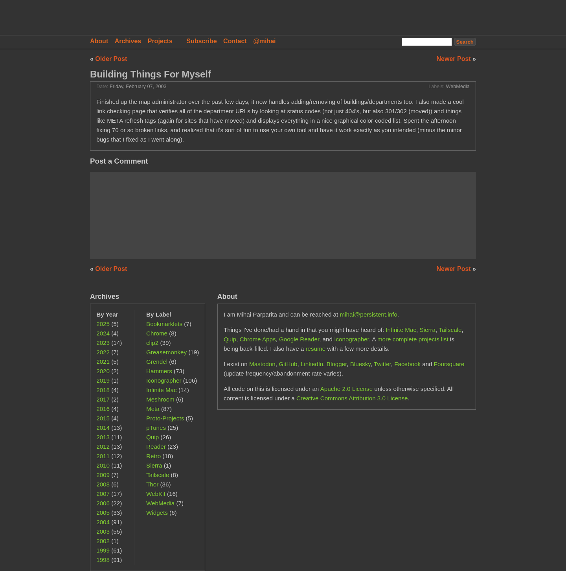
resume (316, 348)
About (99, 41)
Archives (128, 41)
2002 (103, 541)
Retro (153, 456)
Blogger (337, 364)
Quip (152, 437)
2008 (103, 484)
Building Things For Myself (150, 74)
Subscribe (201, 41)
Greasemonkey (166, 352)
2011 (103, 456)
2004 (103, 522)
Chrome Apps (258, 339)
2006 (103, 503)
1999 (103, 550)
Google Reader (299, 339)
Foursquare (449, 364)
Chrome (156, 333)
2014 (103, 427)
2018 (103, 390)
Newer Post (455, 58)
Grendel (156, 361)
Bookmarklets (164, 323)
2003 (103, 531)
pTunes (156, 427)
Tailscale (157, 475)
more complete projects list (412, 339)
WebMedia (458, 86)
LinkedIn (312, 364)
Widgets (157, 512)
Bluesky (360, 364)
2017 (103, 399)
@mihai (264, 41)
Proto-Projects (165, 418)
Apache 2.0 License (346, 388)
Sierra (154, 465)
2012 (103, 446)
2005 (103, 512)
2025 (103, 323)
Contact (235, 41)
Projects (160, 41)
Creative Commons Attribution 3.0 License (352, 398)
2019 (103, 380)
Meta (153, 408)
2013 (103, 437)
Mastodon (262, 364)
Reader (156, 446)
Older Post (111, 58)
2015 (103, 418)
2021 (103, 361)
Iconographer (164, 380)
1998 (103, 559)
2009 (103, 475)
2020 (103, 371)
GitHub (288, 364)
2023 (103, 342)
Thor (152, 484)
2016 (103, 408)
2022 (103, 352)
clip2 (152, 342)
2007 (103, 493)
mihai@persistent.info (368, 314)
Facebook (407, 364)
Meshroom (160, 399)
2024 (103, 333)
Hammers (159, 371)
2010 (103, 465)
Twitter (382, 364)
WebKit (155, 493)
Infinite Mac (161, 390)
